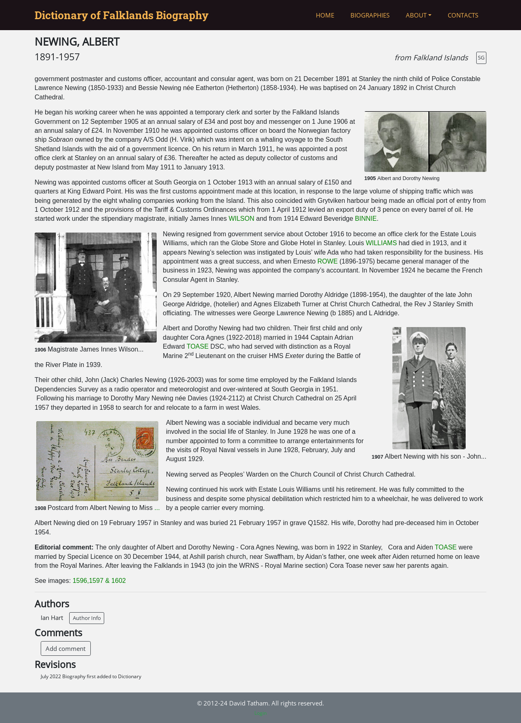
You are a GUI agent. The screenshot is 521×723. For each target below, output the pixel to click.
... (157, 507)
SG (481, 57)
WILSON (241, 218)
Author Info (87, 618)
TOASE (197, 346)
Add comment (65, 648)
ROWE (328, 261)
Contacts (463, 15)
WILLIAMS (381, 243)
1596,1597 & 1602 (99, 580)
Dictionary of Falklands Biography (121, 15)
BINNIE (366, 218)
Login (260, 713)
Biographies (370, 15)
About (416, 15)
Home (325, 15)
